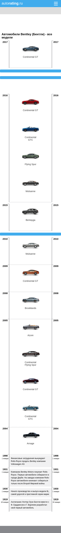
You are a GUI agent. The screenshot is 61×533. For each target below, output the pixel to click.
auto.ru (12, 3)
